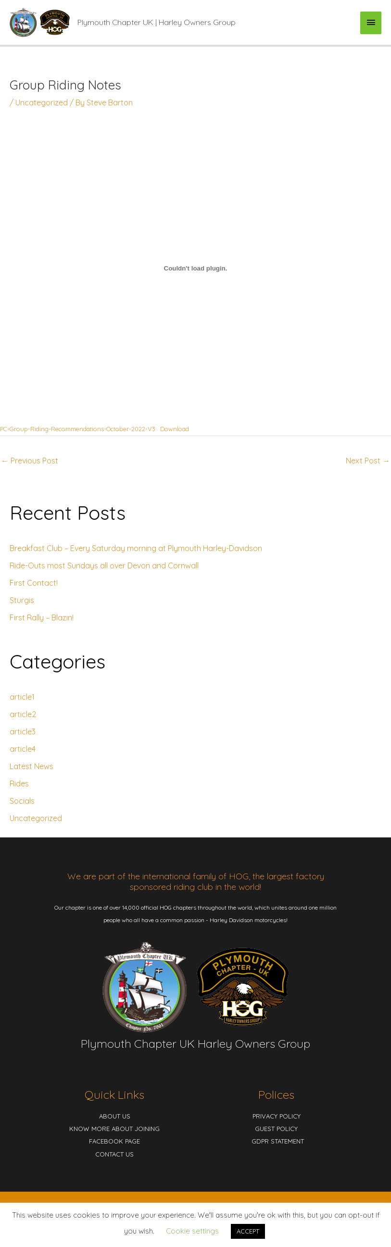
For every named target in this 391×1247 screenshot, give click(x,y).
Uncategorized (41, 102)
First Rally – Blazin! (42, 617)
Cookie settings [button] (192, 1230)
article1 (22, 697)
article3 (23, 731)
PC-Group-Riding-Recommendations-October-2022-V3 (77, 429)
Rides (19, 783)
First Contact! (34, 583)
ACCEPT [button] (248, 1231)
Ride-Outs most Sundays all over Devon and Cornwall (104, 565)
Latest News (31, 766)
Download (174, 429)
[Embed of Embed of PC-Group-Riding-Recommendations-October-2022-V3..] (195, 268)
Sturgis (22, 600)
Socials (22, 801)
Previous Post (29, 460)
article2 (23, 714)
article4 (23, 749)
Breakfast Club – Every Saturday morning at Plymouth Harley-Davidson (136, 548)
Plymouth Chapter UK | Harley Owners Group (156, 22)
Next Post (368, 460)
